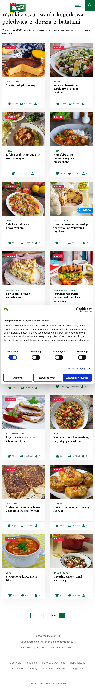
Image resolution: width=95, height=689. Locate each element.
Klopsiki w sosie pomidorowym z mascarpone (63, 158)
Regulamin (32, 662)
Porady (33, 668)
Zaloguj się (76, 668)
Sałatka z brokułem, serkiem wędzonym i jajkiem (66, 88)
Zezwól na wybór (47, 377)
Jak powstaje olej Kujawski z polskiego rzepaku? (48, 641)
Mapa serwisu (77, 662)
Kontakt (61, 668)
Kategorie (47, 668)
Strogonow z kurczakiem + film (22, 578)
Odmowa (17, 377)
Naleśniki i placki (15, 434)
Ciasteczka (12, 503)
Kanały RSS (18, 668)
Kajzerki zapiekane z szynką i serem (71, 508)
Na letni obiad (60, 573)
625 (54, 615)
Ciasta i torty (13, 81)
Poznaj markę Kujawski (47, 635)
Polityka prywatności (54, 662)
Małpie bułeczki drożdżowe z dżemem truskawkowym (23, 508)
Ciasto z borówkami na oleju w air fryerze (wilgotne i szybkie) (71, 227)
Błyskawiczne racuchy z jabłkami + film (21, 439)
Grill (8, 221)
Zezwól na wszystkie (77, 377)
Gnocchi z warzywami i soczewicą (67, 578)
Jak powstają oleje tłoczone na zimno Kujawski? (47, 647)
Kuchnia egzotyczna (64, 290)
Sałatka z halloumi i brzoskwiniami (18, 226)
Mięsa (9, 151)
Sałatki (57, 81)
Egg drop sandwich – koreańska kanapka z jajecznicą (66, 297)
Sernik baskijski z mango (21, 85)
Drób (55, 434)
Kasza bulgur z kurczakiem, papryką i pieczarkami (71, 439)
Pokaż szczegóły (77, 368)
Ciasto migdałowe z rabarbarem (18, 295)
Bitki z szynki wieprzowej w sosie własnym (23, 156)
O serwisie (15, 662)
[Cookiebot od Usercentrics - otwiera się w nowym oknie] (78, 309)
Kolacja (57, 503)
